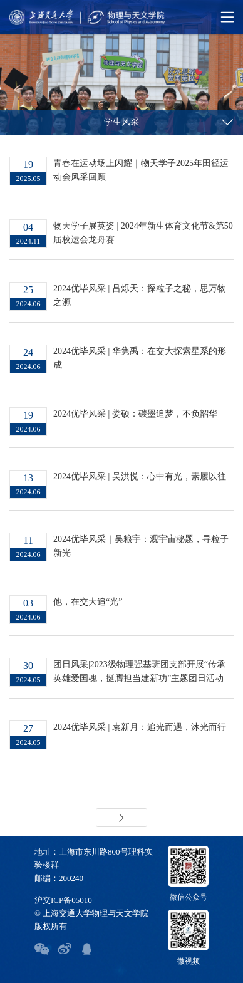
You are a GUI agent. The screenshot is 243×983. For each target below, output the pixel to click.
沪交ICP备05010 (63, 900)
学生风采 (121, 122)
